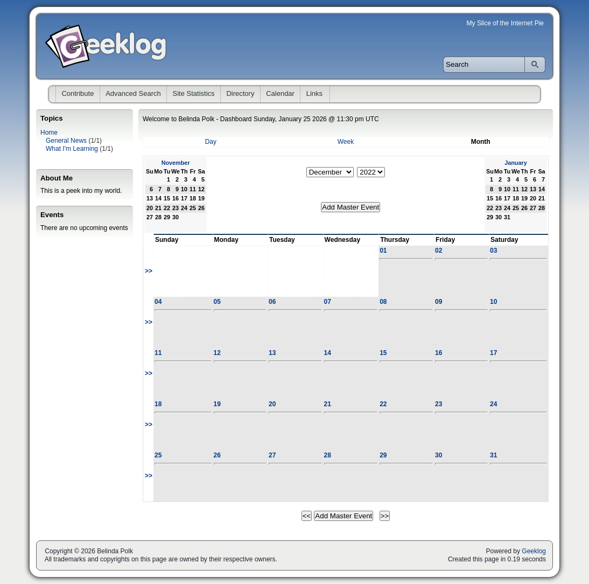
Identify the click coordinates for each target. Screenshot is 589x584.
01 (383, 250)
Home (49, 132)
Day (210, 141)
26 (217, 455)
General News (66, 140)
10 (493, 301)
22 (383, 404)
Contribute (77, 93)
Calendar (280, 93)
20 (272, 404)
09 (438, 301)
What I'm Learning (72, 148)
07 (327, 301)
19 (217, 404)
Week (346, 141)
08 (383, 301)
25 (158, 455)
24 (493, 404)
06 (272, 301)
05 (217, 301)
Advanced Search (133, 93)
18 (158, 404)
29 (383, 455)
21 (327, 404)
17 (493, 353)
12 (217, 353)
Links (314, 93)
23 (438, 404)
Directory (240, 93)
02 (438, 250)
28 (327, 455)
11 (158, 353)
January (515, 162)
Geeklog (534, 551)
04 (158, 301)
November (176, 162)
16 (438, 353)
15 (383, 353)
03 (493, 250)
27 (272, 455)
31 (493, 455)
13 (272, 353)
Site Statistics (194, 93)
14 (327, 353)
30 (438, 455)
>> (148, 271)
